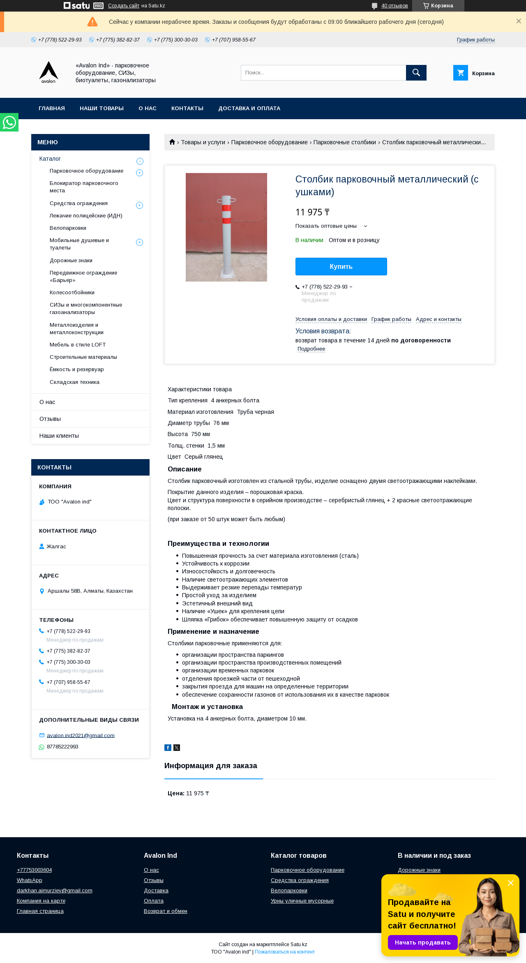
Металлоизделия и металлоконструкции (77, 328)
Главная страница (40, 911)
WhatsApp (29, 880)
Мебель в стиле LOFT (78, 345)
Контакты (187, 108)
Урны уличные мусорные (302, 901)
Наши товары (102, 108)
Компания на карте (41, 901)
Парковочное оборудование (269, 142)
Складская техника (74, 382)
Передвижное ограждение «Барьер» (83, 276)
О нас (147, 108)
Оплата (154, 901)
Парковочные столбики (345, 142)
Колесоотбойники (72, 292)
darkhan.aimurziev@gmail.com (54, 890)
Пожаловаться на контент (285, 952)
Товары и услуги (203, 142)
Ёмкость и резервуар (77, 369)
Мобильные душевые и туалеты (79, 244)
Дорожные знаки (71, 260)
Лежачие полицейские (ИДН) (86, 215)
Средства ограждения (79, 203)
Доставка (156, 890)
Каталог (50, 158)
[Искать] (416, 73)
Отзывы (50, 419)
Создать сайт (123, 6)
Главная (52, 108)
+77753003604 (34, 870)
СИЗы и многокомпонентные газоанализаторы (86, 308)
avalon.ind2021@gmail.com (81, 735)
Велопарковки (68, 228)
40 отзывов (394, 6)
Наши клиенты (59, 435)
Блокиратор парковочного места (84, 187)
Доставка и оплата (249, 108)
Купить (341, 266)
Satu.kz (299, 944)
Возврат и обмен (165, 911)
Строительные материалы (83, 357)
